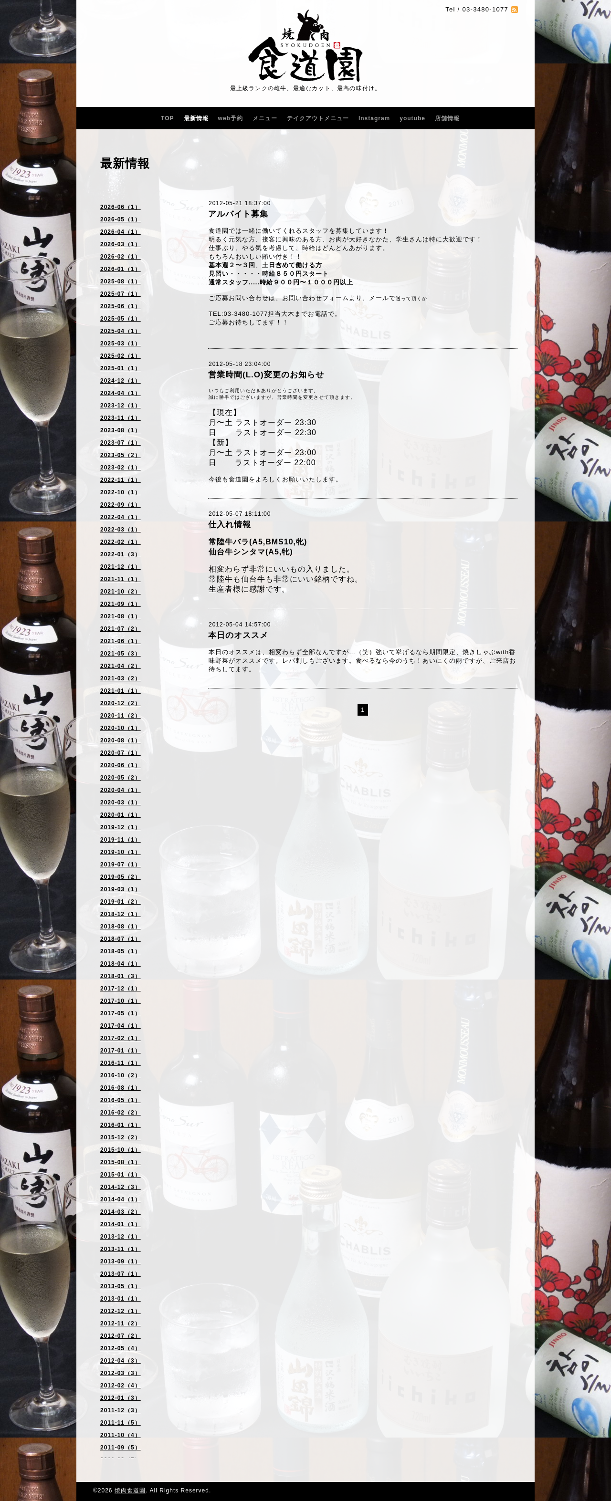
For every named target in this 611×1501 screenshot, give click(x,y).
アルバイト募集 (238, 214)
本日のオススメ (238, 635)
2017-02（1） (120, 1038)
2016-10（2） (120, 1075)
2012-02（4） (120, 1385)
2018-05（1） (120, 951)
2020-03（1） (120, 802)
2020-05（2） (120, 777)
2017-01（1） (120, 1050)
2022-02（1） (120, 542)
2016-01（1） (120, 1125)
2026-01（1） (120, 269)
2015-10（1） (120, 1150)
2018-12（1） (120, 914)
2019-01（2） (120, 901)
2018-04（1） (120, 963)
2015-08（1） (120, 1162)
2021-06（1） (120, 641)
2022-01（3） (120, 554)
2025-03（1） (120, 343)
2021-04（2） (120, 666)
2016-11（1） (120, 1063)
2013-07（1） (120, 1274)
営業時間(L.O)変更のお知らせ (266, 374)
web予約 (230, 118)
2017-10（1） (120, 1001)
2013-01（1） (120, 1298)
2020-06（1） (120, 765)
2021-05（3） (120, 653)
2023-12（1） (120, 405)
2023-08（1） (120, 430)
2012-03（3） (120, 1373)
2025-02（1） (120, 356)
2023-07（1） (120, 442)
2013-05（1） (120, 1286)
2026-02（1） (120, 256)
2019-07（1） (120, 864)
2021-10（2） (120, 591)
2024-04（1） (120, 393)
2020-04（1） (120, 790)
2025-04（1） (120, 331)
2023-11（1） (120, 418)
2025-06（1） (120, 306)
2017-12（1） (120, 988)
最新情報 (196, 118)
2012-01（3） (120, 1398)
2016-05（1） (120, 1100)
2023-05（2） (120, 455)
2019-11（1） (120, 839)
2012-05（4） (120, 1348)
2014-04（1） (120, 1199)
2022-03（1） (120, 529)
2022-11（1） (120, 480)
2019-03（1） (120, 889)
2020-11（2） (120, 715)
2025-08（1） (120, 281)
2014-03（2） (120, 1212)
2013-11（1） (120, 1249)
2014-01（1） (120, 1224)
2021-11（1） (120, 579)
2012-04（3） (120, 1360)
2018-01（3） (120, 976)
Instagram (374, 118)
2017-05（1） (120, 1013)
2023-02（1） (120, 467)
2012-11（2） (120, 1323)
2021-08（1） (120, 616)
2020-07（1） (120, 753)
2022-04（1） (120, 517)
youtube (412, 118)
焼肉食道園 (130, 1490)
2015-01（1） (120, 1174)
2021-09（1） (120, 604)
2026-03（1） (120, 244)
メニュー (265, 118)
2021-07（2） (120, 628)
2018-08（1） (120, 926)
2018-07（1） (120, 939)
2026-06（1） (120, 207)
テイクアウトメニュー (318, 118)
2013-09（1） (120, 1261)
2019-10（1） (120, 852)
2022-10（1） (120, 492)
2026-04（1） (120, 232)
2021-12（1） (120, 566)
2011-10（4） (120, 1435)
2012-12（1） (120, 1311)
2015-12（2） (120, 1137)
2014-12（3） (120, 1187)
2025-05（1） (120, 318)
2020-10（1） (120, 728)
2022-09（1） (120, 504)
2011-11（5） (120, 1422)
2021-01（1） (120, 691)
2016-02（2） (120, 1112)
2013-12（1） (120, 1236)
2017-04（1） (120, 1025)
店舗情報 (447, 118)
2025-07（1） (120, 294)
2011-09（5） (120, 1447)
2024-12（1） (120, 380)
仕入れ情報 (229, 524)
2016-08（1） (120, 1087)
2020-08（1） (120, 740)
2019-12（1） (120, 827)
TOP (167, 118)
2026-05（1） (120, 219)
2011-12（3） (120, 1410)
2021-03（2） (120, 678)
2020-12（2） (120, 703)
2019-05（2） (120, 877)
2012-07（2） (120, 1336)
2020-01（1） (120, 815)
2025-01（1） (120, 368)
